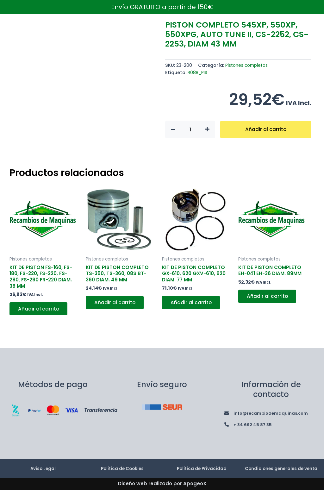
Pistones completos (248, 65)
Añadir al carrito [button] (39, 311)
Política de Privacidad (202, 465)
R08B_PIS (198, 72)
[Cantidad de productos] (190, 129)
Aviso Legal (43, 465)
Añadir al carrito (265, 129)
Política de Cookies (122, 465)
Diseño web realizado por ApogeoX (162, 484)
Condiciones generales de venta (281, 465)
